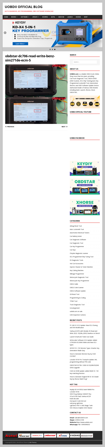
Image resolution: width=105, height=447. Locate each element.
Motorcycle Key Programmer (79, 281)
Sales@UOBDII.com (81, 418)
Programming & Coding (78, 298)
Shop (85, 17)
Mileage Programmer (77, 274)
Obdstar (61, 17)
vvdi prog (73, 403)
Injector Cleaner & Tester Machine (81, 267)
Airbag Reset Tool (76, 226)
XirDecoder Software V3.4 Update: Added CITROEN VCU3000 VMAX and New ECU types (83, 342)
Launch (70, 17)
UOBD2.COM (79, 420)
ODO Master (88, 408)
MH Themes (33, 442)
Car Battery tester (76, 236)
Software (24, 17)
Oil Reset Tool (74, 294)
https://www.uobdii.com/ (84, 422)
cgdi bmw (79, 403)
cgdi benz (73, 405)
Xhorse (78, 17)
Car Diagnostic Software (78, 240)
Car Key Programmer (77, 246)
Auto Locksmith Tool (77, 229)
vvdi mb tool (82, 401)
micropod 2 (73, 401)
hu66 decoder (74, 399)
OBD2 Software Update (78, 291)
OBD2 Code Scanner (77, 287)
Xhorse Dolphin (78, 408)
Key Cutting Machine (76, 270)
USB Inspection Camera (78, 315)
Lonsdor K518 (74, 392)
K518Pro (45, 17)
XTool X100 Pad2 (75, 396)
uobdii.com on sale (76, 311)
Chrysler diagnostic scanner (79, 253)
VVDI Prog (73, 394)
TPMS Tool (73, 301)
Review (13, 17)
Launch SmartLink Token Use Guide (82, 337)
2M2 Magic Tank (86, 405)
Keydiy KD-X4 (74, 389)
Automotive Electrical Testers (79, 233)
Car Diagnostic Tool (76, 243)
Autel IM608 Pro (89, 389)
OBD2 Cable (74, 284)
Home (6, 17)
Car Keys (73, 250)
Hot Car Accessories (76, 264)
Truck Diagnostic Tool (77, 305)
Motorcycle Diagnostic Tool (79, 277)
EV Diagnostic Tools (76, 260)
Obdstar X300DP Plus (84, 394)
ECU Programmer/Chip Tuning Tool (81, 257)
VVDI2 (81, 389)
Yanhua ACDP (86, 396)
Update (34, 17)
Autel (53, 17)
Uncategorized (74, 308)
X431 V (78, 405)
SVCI (71, 408)
